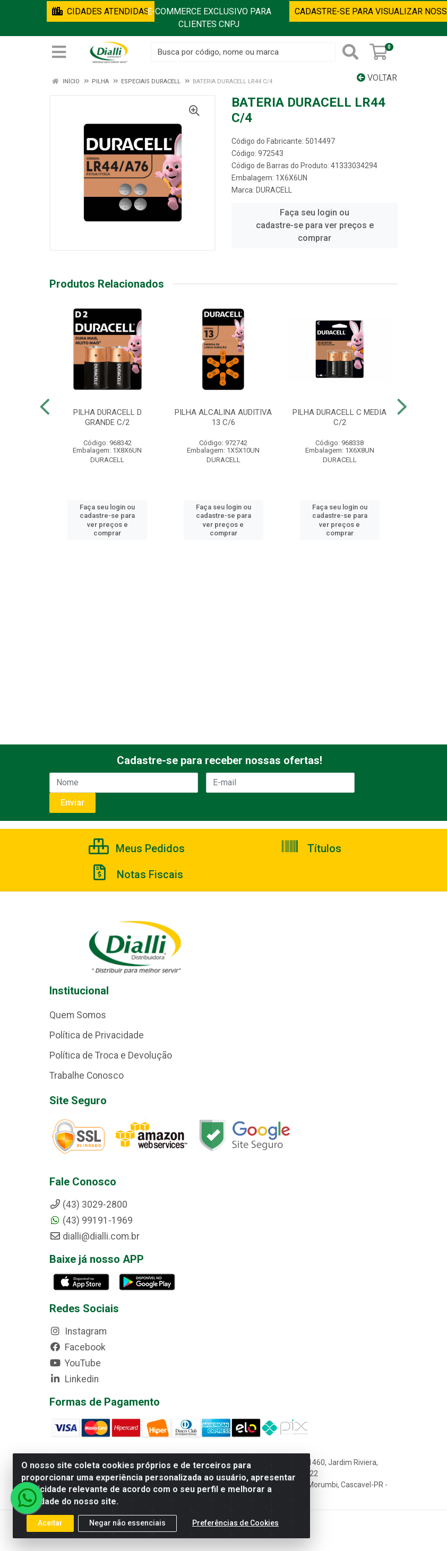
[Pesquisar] (350, 52)
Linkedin (74, 1379)
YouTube (75, 1363)
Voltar (377, 78)
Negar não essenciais (127, 1528)
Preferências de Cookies (235, 1528)
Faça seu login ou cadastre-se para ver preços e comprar (315, 225)
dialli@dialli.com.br (94, 1236)
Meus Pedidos (137, 848)
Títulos (310, 848)
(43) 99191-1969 (91, 1220)
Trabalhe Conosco (86, 1075)
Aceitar (50, 1528)
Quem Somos (77, 1015)
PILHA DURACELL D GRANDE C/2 (107, 417)
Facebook (77, 1347)
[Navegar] (45, 407)
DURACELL (274, 190)
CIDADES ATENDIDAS (100, 11)
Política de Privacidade (96, 1035)
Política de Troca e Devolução (110, 1055)
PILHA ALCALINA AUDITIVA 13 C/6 (223, 417)
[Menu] (58, 52)
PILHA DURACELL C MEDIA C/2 (339, 417)
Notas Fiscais (136, 874)
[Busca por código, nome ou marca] (243, 52)
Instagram (78, 1331)
